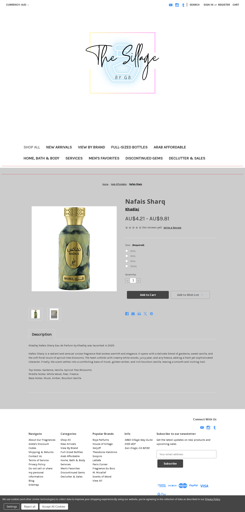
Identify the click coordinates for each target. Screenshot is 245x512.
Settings (12, 506)
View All (97, 480)
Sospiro (97, 456)
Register (224, 4)
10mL (133, 266)
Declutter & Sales (187, 158)
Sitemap (34, 484)
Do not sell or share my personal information (40, 472)
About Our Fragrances (42, 439)
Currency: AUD (17, 4)
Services (74, 158)
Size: (134, 245)
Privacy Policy (37, 464)
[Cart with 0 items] (236, 5)
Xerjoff (97, 448)
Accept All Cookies (53, 506)
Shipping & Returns (41, 452)
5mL (133, 261)
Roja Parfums (101, 439)
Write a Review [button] (172, 227)
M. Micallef (99, 472)
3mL (133, 256)
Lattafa (97, 460)
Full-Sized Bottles (129, 147)
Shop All (31, 147)
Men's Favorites (104, 158)
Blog (31, 480)
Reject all (29, 506)
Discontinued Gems (144, 158)
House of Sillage (103, 444)
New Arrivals (59, 147)
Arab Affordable (170, 147)
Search (195, 4)
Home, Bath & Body (41, 158)
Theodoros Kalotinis (105, 452)
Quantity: (130, 274)
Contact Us (35, 456)
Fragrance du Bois (104, 468)
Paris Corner (100, 464)
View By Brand (91, 147)
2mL (133, 251)
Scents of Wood (102, 476)
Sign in (208, 4)
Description (42, 334)
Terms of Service (39, 460)
